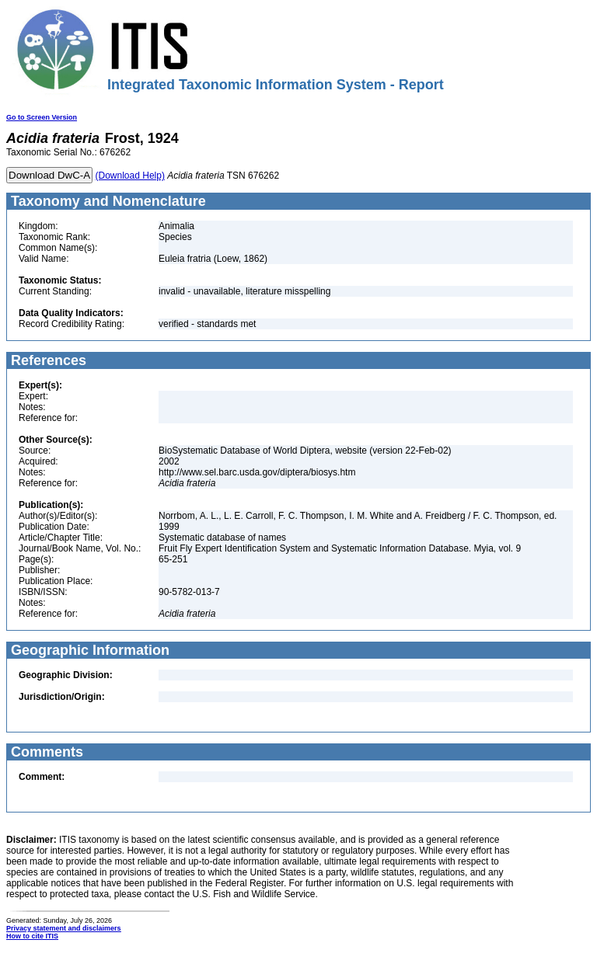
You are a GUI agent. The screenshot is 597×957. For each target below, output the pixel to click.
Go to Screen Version (41, 117)
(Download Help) (130, 175)
